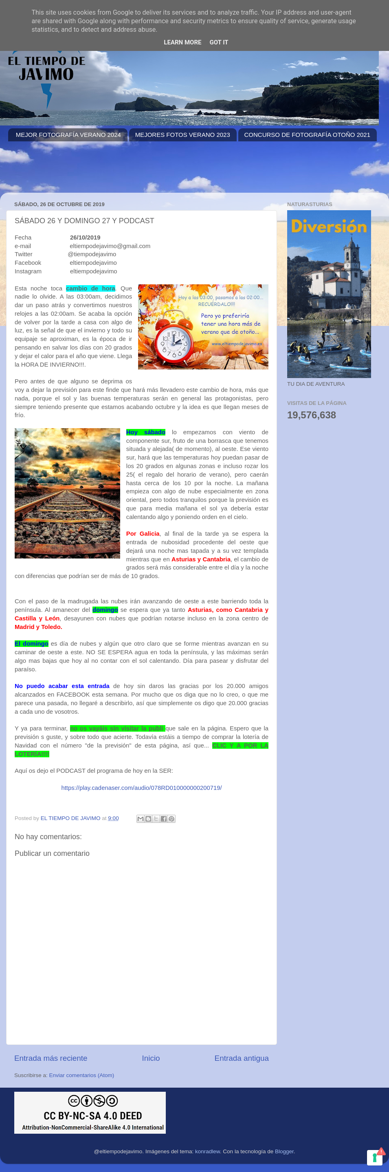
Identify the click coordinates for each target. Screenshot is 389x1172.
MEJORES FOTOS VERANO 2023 (182, 134)
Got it (218, 42)
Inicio (151, 1058)
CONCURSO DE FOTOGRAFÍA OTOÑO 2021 (307, 134)
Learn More (182, 42)
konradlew (207, 1151)
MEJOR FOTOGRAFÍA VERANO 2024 (68, 134)
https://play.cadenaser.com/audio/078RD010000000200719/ (141, 788)
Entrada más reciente (51, 1058)
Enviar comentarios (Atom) (81, 1075)
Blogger (284, 1151)
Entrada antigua (242, 1058)
